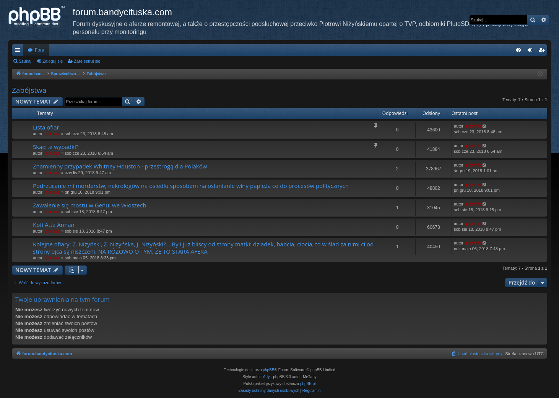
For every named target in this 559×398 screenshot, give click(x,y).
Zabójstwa (29, 90)
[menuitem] (518, 50)
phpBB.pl (308, 384)
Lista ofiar (46, 127)
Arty (266, 377)
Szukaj (25, 61)
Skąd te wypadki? (55, 146)
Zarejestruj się (87, 61)
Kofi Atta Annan (54, 224)
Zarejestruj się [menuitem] (543, 51)
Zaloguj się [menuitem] (532, 51)
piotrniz (52, 133)
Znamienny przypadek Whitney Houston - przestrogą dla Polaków (120, 166)
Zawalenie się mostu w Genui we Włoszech (89, 205)
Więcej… (19, 51)
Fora (39, 50)
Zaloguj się (52, 61)
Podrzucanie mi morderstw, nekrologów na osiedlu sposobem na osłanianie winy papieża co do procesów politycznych (191, 185)
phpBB (269, 370)
